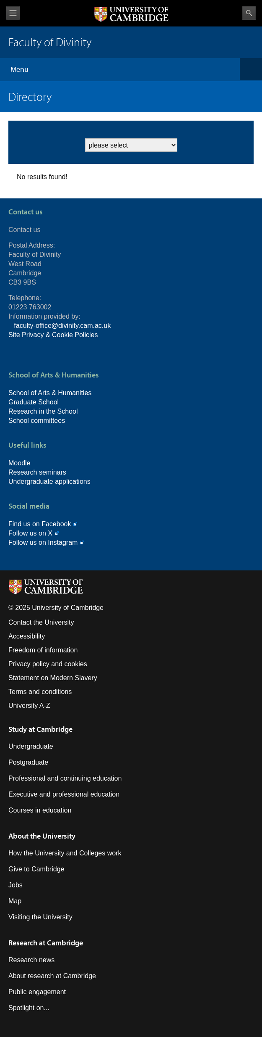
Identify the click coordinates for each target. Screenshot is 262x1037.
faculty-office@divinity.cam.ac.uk (62, 325)
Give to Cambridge (36, 869)
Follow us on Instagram (43, 542)
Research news (31, 959)
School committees (36, 420)
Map (14, 901)
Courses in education (39, 810)
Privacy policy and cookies (47, 664)
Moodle (19, 463)
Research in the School (43, 411)
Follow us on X (30, 533)
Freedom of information (43, 650)
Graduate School (33, 402)
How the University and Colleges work (64, 853)
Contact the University (41, 622)
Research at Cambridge (45, 942)
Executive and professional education (63, 794)
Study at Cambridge (40, 729)
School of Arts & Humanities (49, 392)
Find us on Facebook (39, 524)
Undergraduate (30, 746)
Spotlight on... (28, 1007)
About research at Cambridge (52, 975)
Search (249, 13)
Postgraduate (28, 762)
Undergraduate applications (49, 481)
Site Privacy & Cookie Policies (53, 334)
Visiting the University (40, 917)
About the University (41, 836)
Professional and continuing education (65, 778)
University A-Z (29, 705)
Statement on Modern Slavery (52, 677)
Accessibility (26, 636)
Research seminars (37, 472)
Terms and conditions (40, 691)
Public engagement (37, 991)
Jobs (15, 885)
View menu (13, 13)
